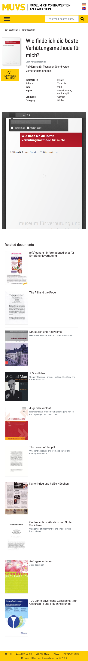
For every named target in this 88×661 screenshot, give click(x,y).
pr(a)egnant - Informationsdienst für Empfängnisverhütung (51, 254)
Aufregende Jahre (40, 561)
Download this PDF (10, 75)
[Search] (62, 18)
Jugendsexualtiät (40, 408)
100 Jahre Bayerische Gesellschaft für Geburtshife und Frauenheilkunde (53, 602)
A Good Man (37, 373)
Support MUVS (42, 653)
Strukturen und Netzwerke (45, 331)
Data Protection (24, 653)
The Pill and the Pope (42, 292)
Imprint (8, 653)
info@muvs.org (71, 653)
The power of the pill (42, 447)
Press (56, 653)
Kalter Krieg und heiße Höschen (49, 483)
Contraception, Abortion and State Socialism (50, 524)
